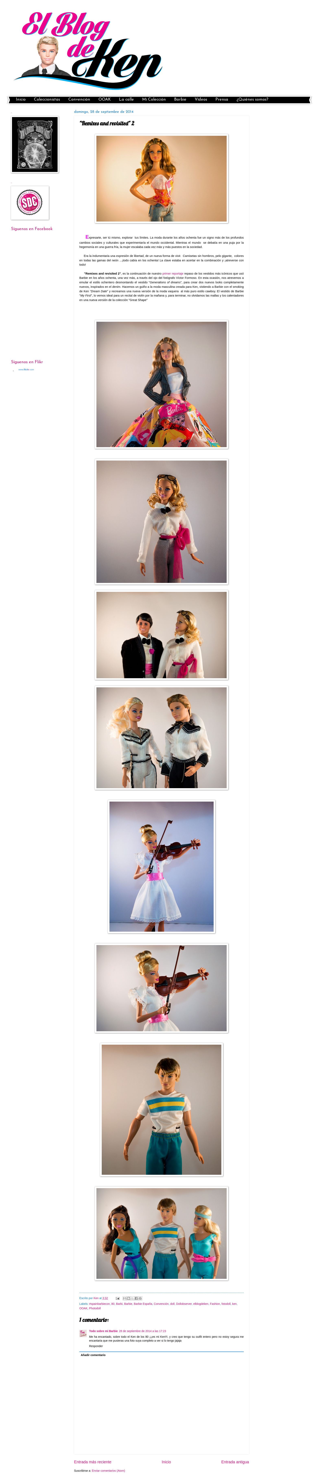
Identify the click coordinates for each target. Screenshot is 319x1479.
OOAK (104, 100)
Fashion (215, 1303)
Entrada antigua (235, 1462)
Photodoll (95, 1308)
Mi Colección (154, 100)
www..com (26, 369)
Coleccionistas (47, 100)
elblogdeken (200, 1303)
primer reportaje (172, 273)
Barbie (180, 100)
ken (234, 1303)
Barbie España (143, 1303)
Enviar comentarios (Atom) (108, 1470)
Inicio (21, 100)
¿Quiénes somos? (252, 100)
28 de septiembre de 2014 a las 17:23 (142, 1331)
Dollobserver (184, 1303)
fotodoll (226, 1303)
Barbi (119, 1303)
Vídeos (201, 100)
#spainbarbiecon (99, 1303)
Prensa (221, 100)
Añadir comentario (93, 1355)
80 (112, 1303)
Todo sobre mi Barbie (103, 1331)
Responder (96, 1346)
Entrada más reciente (92, 1462)
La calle (126, 100)
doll (172, 1303)
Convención (79, 100)
